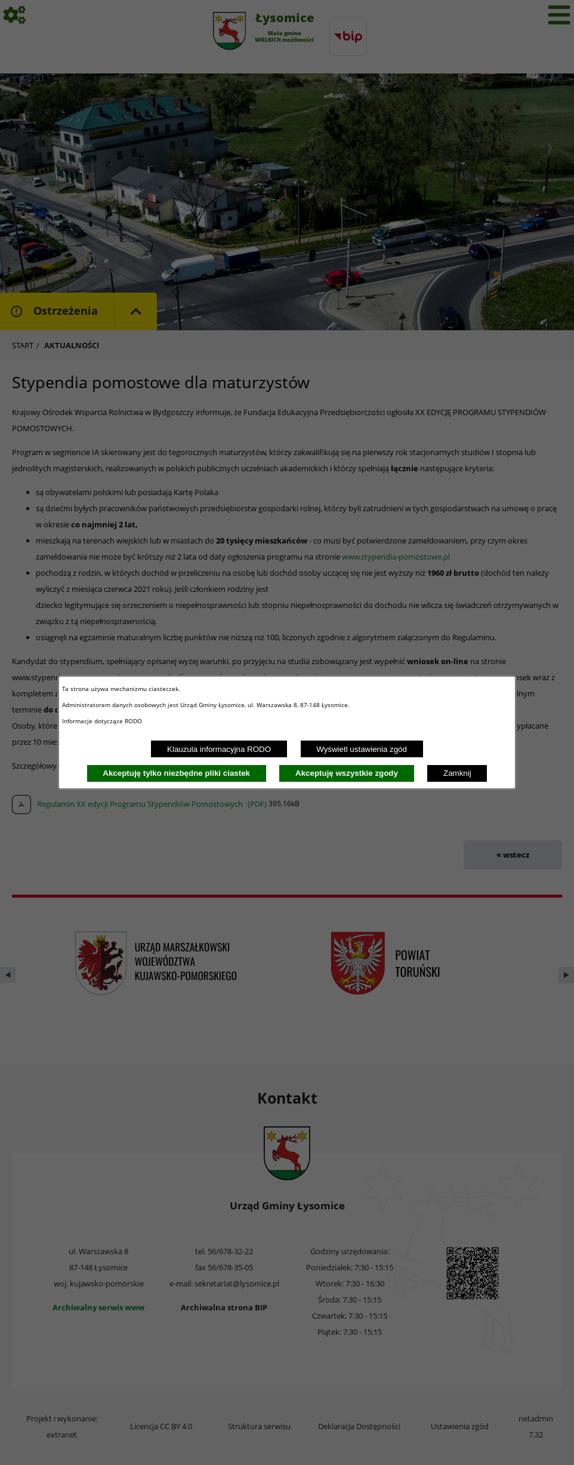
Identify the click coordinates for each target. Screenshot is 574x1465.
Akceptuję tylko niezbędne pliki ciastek (176, 773)
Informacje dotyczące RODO (103, 721)
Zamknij (457, 773)
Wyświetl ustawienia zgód (361, 749)
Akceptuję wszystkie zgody (346, 773)
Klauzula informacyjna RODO (219, 749)
